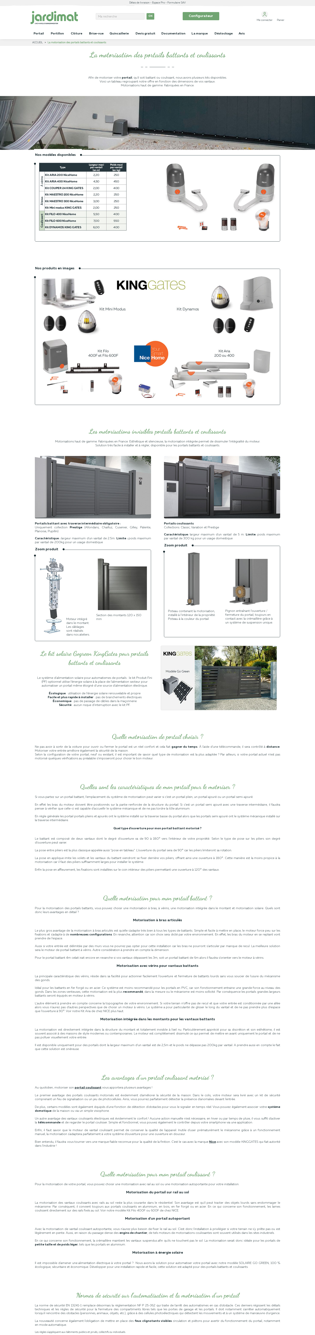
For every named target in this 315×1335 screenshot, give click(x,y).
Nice (212, 1141)
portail (127, 77)
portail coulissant (88, 1087)
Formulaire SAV (176, 3)
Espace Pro (158, 3)
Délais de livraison (139, 3)
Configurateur (201, 16)
